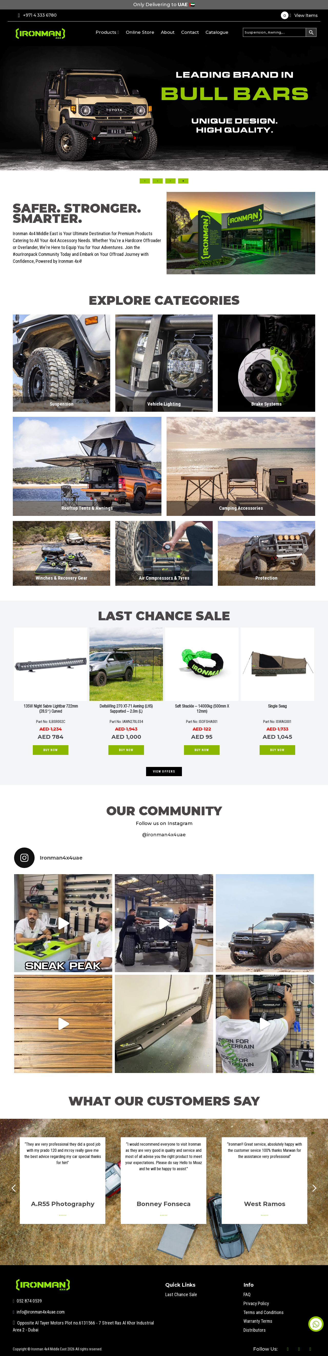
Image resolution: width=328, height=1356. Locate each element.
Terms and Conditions (263, 1311)
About (168, 32)
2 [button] (157, 180)
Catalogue (217, 32)
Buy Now (50, 750)
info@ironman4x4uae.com (39, 1311)
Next (312, 1188)
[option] (50, 692)
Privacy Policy (256, 1303)
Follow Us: (264, 1349)
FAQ (247, 1294)
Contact (190, 32)
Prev (15, 1188)
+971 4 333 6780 (37, 15)
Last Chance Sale (181, 1294)
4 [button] (183, 180)
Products (107, 32)
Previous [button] (35, 142)
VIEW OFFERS (164, 771)
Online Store (140, 32)
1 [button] (145, 180)
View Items (299, 15)
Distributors (254, 1329)
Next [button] (292, 142)
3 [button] (170, 180)
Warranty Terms (258, 1320)
